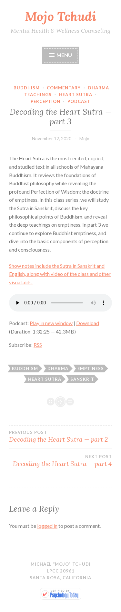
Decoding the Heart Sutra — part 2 (60, 436)
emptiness (90, 368)
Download (87, 323)
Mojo (84, 138)
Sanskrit (82, 379)
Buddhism (27, 87)
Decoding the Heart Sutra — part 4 (60, 461)
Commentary (64, 87)
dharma (57, 368)
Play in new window (51, 323)
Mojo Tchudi (60, 16)
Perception (45, 101)
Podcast (78, 101)
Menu (64, 55)
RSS (38, 345)
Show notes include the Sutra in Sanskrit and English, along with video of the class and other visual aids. (60, 274)
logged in (47, 526)
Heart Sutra (75, 94)
